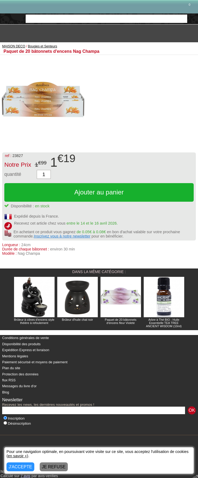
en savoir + (17, 456)
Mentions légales (15, 356)
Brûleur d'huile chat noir (77, 319)
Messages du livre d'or (19, 386)
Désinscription (17, 423)
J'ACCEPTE (20, 467)
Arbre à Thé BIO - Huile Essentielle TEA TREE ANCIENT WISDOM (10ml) (164, 323)
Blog (5, 392)
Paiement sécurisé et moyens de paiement (35, 362)
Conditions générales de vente (25, 338)
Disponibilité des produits (21, 344)
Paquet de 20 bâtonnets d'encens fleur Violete (120, 321)
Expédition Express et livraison (25, 350)
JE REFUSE (54, 467)
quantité (12, 174)
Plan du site (11, 368)
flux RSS (9, 380)
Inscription (14, 418)
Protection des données (20, 374)
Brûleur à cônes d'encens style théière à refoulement (34, 321)
